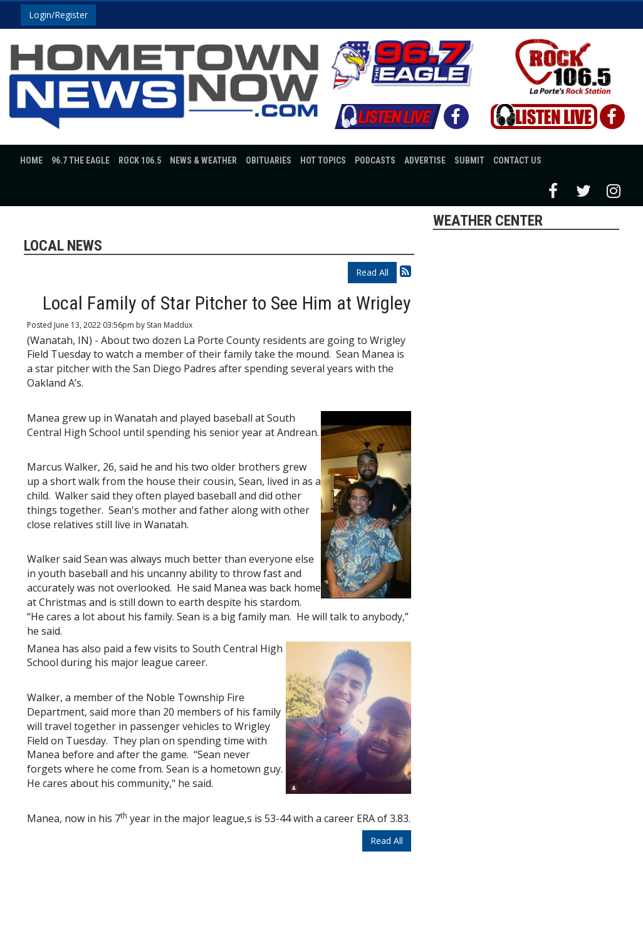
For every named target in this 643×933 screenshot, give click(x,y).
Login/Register (58, 15)
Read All (372, 272)
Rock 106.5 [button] (139, 160)
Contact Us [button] (517, 160)
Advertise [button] (425, 160)
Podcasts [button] (375, 160)
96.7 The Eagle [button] (80, 160)
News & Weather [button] (203, 160)
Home (31, 160)
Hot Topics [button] (323, 160)
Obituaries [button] (268, 160)
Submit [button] (469, 160)
